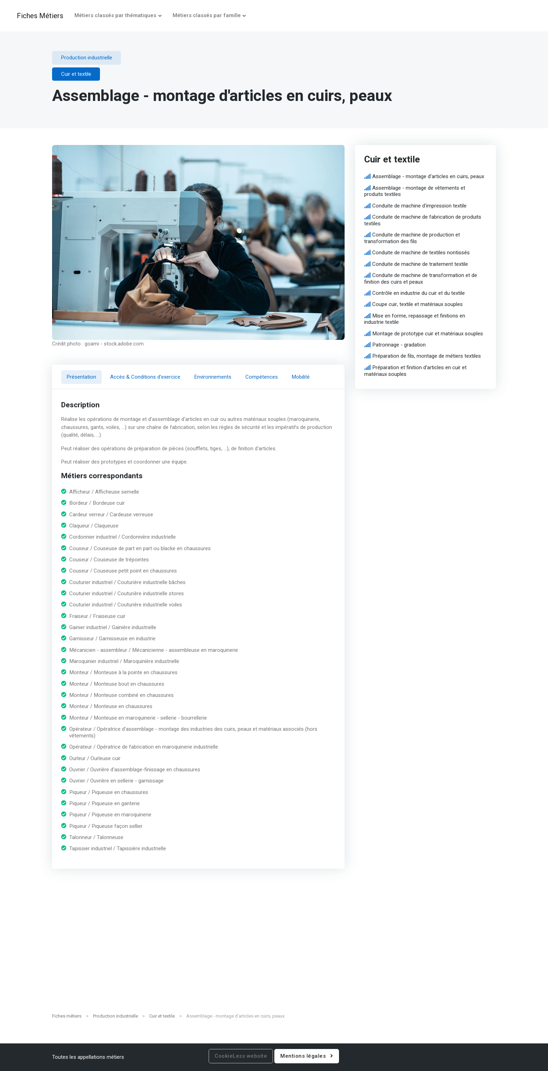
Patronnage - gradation (399, 345)
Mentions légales (306, 1056)
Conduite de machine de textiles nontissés (421, 252)
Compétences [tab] (261, 377)
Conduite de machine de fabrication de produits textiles (422, 220)
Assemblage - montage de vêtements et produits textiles (414, 191)
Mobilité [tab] (301, 377)
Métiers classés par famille (207, 15)
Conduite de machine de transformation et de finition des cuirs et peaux (420, 278)
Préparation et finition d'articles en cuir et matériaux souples (415, 371)
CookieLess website (241, 1056)
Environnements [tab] (212, 377)
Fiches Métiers (40, 16)
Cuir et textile (162, 1016)
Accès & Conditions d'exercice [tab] (145, 377)
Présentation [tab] (81, 377)
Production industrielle (115, 1016)
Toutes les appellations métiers (88, 1057)
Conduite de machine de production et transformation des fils (412, 238)
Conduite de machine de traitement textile (420, 264)
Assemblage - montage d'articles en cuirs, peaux (428, 176)
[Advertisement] (274, 957)
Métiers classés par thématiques (115, 15)
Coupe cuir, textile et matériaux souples (417, 304)
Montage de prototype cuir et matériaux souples (427, 333)
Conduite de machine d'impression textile (419, 206)
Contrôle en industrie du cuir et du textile (418, 293)
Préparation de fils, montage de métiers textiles (426, 356)
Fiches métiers (66, 1016)
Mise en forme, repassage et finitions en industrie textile (414, 319)
